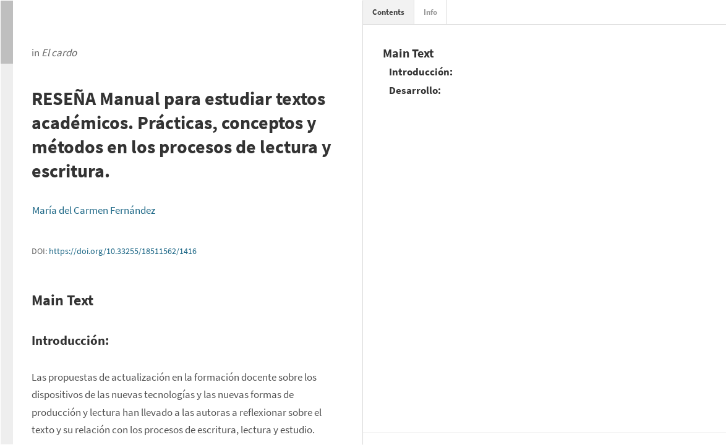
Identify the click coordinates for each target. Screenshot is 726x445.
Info (430, 12)
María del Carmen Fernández (93, 210)
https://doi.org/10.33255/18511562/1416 (123, 250)
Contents (388, 12)
